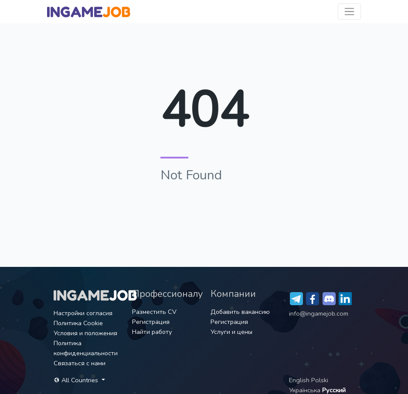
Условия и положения (85, 333)
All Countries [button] (77, 380)
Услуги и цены (231, 331)
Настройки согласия (83, 313)
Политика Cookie (78, 323)
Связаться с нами (79, 363)
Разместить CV (154, 311)
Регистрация (151, 321)
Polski (319, 380)
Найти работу (152, 331)
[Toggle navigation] (349, 11)
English (300, 380)
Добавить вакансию (240, 311)
